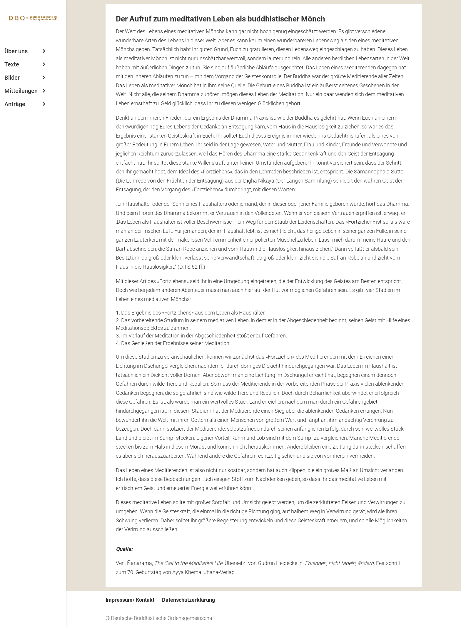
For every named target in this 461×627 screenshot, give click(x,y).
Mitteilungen (21, 90)
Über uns (16, 51)
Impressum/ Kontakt (130, 600)
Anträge (14, 104)
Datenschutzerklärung (188, 600)
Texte (11, 64)
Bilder (12, 77)
